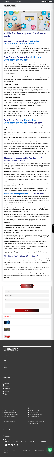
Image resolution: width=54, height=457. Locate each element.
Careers (5, 367)
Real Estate (6, 383)
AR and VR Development (34, 418)
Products (5, 362)
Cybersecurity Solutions (8, 419)
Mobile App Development (9, 410)
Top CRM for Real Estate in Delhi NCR (13, 327)
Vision (5, 360)
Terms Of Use (13, 450)
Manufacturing (7, 388)
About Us (5, 355)
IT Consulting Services (8, 418)
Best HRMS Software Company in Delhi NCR (15, 334)
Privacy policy (6, 450)
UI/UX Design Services (34, 412)
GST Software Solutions (34, 423)
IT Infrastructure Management (35, 408)
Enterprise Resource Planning (10, 412)
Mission (5, 358)
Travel (6, 393)
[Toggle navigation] (49, 5)
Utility (6, 389)
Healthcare (7, 386)
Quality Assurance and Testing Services (37, 407)
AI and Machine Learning (34, 416)
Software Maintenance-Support (10, 416)
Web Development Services (9, 408)
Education (6, 385)
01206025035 (18, 1)
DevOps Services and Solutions (36, 414)
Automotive (7, 391)
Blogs (5, 365)
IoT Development (33, 419)
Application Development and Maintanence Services (14, 407)
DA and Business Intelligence (9, 421)
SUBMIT (27, 310)
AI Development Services (10, 320)
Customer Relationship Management (37, 421)
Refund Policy (6, 452)
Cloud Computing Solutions (35, 410)
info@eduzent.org (6, 1)
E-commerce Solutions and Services (11, 414)
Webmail (5, 369)
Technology (7, 394)
